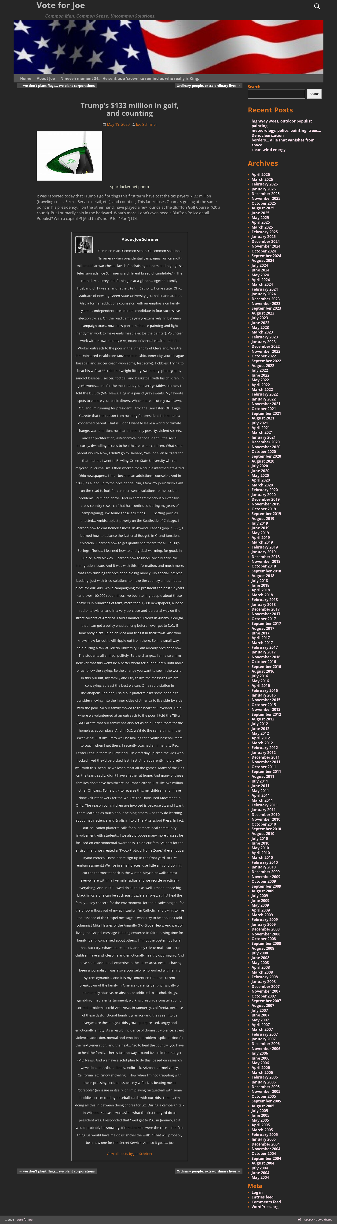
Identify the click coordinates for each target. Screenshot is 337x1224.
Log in (257, 1192)
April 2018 (261, 590)
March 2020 (262, 485)
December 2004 (266, 1144)
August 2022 (263, 365)
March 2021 (262, 432)
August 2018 (263, 575)
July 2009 (260, 895)
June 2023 (260, 322)
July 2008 (260, 953)
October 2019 (264, 509)
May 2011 (260, 790)
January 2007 (264, 1039)
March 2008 (262, 972)
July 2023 (260, 317)
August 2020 (263, 461)
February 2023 (265, 337)
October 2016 (264, 661)
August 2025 (263, 208)
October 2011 (264, 766)
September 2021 (266, 413)
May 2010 (260, 847)
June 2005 (260, 1115)
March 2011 (262, 800)
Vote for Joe (24, 1219)
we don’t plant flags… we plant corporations (57, 85)
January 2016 (264, 695)
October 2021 (264, 408)
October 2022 (264, 356)
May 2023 (260, 327)
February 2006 (265, 1077)
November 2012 (266, 709)
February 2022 (265, 394)
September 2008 (266, 943)
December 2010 (266, 814)
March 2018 (262, 594)
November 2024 (266, 246)
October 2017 (264, 618)
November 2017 (266, 613)
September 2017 (266, 623)
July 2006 (260, 1053)
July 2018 (260, 580)
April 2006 (261, 1067)
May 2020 (260, 475)
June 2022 (260, 375)
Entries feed (263, 1197)
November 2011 (266, 761)
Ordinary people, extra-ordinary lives (209, 85)
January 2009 (264, 924)
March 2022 (262, 389)
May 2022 (260, 379)
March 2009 (262, 914)
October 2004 (264, 1153)
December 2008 (266, 929)
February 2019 (265, 547)
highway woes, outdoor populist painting (282, 123)
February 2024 (265, 289)
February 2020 (265, 489)
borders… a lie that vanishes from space (283, 142)
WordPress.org (265, 1206)
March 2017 (262, 642)
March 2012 (262, 743)
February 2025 (265, 231)
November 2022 (266, 351)
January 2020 (264, 494)
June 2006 (260, 1058)
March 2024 (262, 284)
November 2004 (266, 1148)
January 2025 (264, 236)
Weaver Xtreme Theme (318, 1219)
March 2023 (262, 332)
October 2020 (264, 451)
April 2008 (261, 967)
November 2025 (266, 198)
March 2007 (262, 1029)
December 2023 (266, 298)
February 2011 (265, 805)
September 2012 (266, 714)
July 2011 (260, 781)
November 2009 (266, 876)
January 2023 (264, 341)
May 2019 (260, 532)
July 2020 (260, 465)
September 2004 (266, 1158)
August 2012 (263, 719)
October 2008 (264, 938)
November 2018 (266, 561)
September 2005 (266, 1101)
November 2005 (266, 1091)
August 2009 (263, 891)
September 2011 (266, 771)
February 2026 (265, 184)
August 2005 (263, 1106)
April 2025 (261, 222)
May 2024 (260, 275)
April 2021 (261, 427)
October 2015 (264, 704)
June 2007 (260, 1015)
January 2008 (264, 981)
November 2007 (266, 991)
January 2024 (264, 294)
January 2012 (264, 752)
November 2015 (266, 699)
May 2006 (260, 1062)
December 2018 (266, 556)
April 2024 (261, 279)
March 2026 (262, 179)
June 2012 (260, 728)
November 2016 (266, 657)
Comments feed (266, 1202)
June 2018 (260, 585)
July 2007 (260, 1010)
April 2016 (261, 685)
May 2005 (260, 1120)
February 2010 (265, 862)
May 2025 (260, 217)
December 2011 (266, 757)
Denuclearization (268, 135)
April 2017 (261, 637)
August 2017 (263, 628)
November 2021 (266, 403)
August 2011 (263, 776)
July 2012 (260, 723)
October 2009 (264, 881)
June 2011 (260, 785)
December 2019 (266, 499)
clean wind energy (269, 149)
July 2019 (260, 523)
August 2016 (263, 671)
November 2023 (266, 303)
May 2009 (260, 905)
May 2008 (260, 962)
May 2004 (260, 1177)
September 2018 (266, 571)
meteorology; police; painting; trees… (286, 130)
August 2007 (263, 1005)
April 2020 (261, 480)
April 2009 (261, 910)
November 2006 (266, 1048)
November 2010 (266, 819)
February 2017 (265, 647)
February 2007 (265, 1034)
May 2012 (260, 733)
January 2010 (264, 867)
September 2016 (266, 666)
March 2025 (262, 227)
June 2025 (260, 212)
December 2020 (266, 442)
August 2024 (263, 260)
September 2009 (266, 886)
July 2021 (260, 423)
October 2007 (264, 996)
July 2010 (260, 838)
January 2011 (264, 809)
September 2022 (266, 360)
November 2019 (266, 504)
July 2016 (260, 676)
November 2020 (266, 446)
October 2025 (264, 203)
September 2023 (266, 308)
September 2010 (266, 828)
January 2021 (264, 437)
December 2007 (266, 986)
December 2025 (266, 193)
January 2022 (264, 399)
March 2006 (262, 1072)
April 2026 (261, 174)
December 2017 (266, 609)
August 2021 (263, 418)
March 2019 (262, 542)
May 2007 (260, 1020)
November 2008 (266, 934)
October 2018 (264, 566)
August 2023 (263, 313)
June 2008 (260, 957)
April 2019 (261, 537)
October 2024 (264, 251)
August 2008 (263, 948)
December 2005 (266, 1086)
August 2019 (263, 518)
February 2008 (265, 976)
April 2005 (261, 1125)
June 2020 (260, 470)
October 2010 (264, 824)
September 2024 (266, 255)
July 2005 (260, 1110)
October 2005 (264, 1096)
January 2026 (264, 189)
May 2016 (260, 680)
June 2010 (260, 843)
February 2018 (265, 599)
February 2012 (265, 747)
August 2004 (263, 1163)
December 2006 (266, 1043)
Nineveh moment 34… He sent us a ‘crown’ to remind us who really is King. (129, 78)
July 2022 (260, 370)
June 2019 (260, 527)
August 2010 (263, 833)
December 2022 (266, 346)
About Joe (46, 78)
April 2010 (261, 852)
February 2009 (265, 919)
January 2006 (264, 1082)
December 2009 (266, 871)
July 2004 (260, 1168)
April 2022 (261, 384)
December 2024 (266, 241)
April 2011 (261, 795)
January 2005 (264, 1139)
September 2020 (266, 456)
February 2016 (265, 690)
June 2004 (260, 1172)
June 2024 (260, 270)
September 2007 (266, 1000)
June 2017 (260, 633)
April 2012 (261, 738)
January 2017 (264, 652)
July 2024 (260, 265)
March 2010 (262, 857)
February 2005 (265, 1134)
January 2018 (264, 604)
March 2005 (262, 1129)
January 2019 (264, 551)
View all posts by (130, 1153)
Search (254, 86)
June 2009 (260, 900)
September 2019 (266, 513)
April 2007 (261, 1024)
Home (25, 78)
